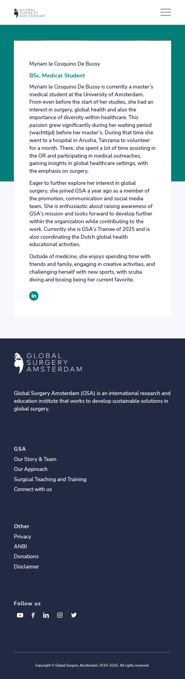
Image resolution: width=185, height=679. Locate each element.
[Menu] (162, 12)
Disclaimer (26, 566)
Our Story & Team (35, 459)
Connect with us (33, 489)
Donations (26, 556)
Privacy (22, 536)
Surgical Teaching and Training (50, 479)
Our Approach (31, 469)
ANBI (20, 546)
